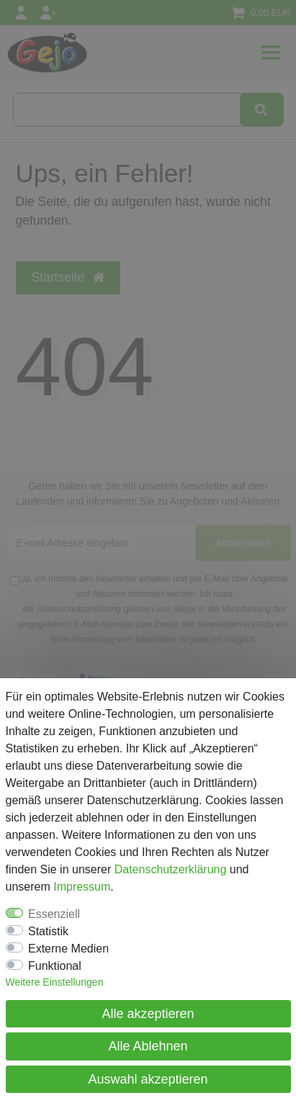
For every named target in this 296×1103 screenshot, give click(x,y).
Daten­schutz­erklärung (171, 869)
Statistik (48, 931)
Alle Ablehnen (147, 1046)
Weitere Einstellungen (55, 982)
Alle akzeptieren (148, 1014)
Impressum (81, 887)
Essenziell (54, 914)
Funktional (54, 966)
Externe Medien (68, 948)
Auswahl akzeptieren (147, 1079)
